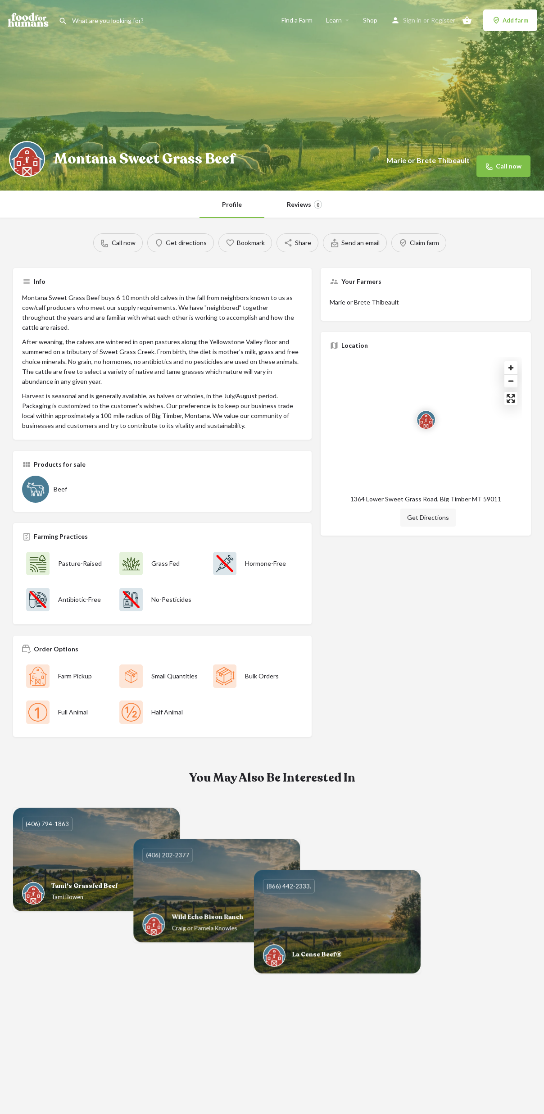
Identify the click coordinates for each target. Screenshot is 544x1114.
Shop (370, 20)
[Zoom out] (510, 380)
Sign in (412, 20)
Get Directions (428, 517)
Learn (334, 20)
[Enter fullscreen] (510, 398)
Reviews (304, 204)
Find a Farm (297, 20)
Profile (232, 204)
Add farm (510, 20)
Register (443, 20)
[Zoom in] (510, 367)
